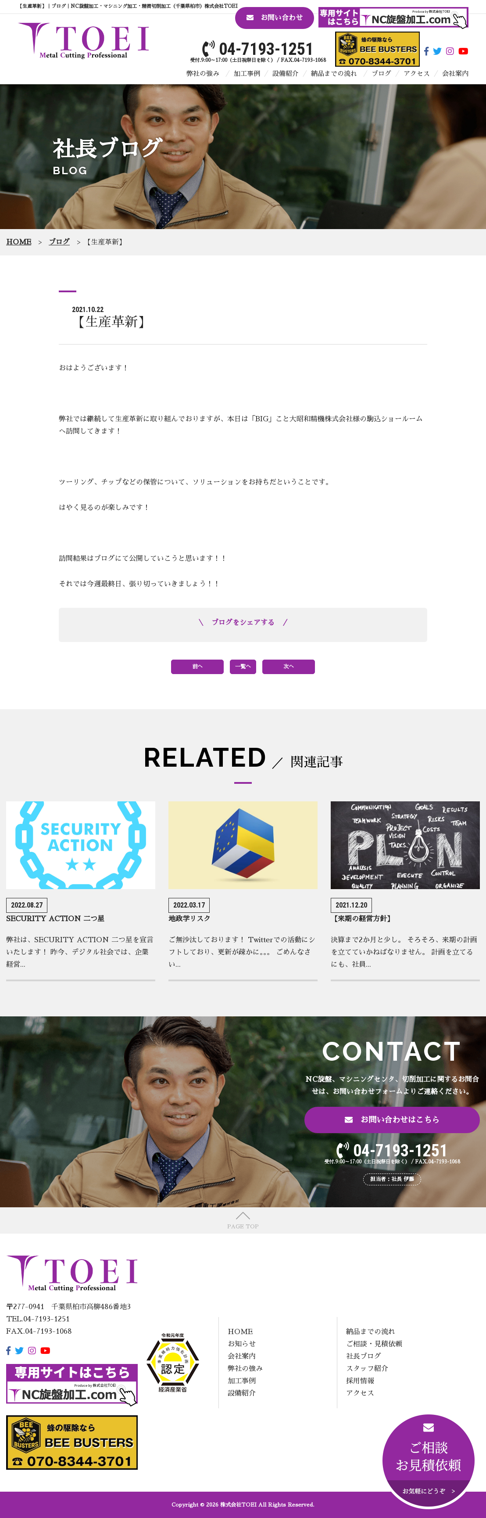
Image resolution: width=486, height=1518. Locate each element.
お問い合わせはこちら (392, 1120)
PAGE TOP (243, 1226)
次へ (288, 666)
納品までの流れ (334, 73)
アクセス (417, 73)
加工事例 (247, 73)
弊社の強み (202, 73)
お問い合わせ (275, 18)
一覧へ (243, 666)
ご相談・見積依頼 (374, 1344)
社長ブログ (363, 1356)
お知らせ (242, 1344)
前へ (197, 666)
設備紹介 (285, 73)
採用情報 (360, 1381)
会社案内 (455, 73)
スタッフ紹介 (367, 1368)
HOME (240, 1331)
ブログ (381, 73)
